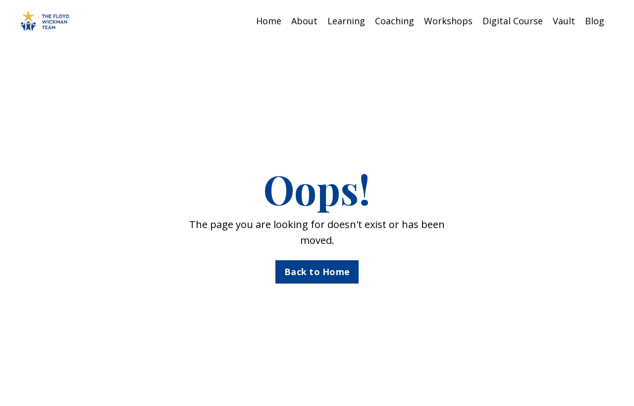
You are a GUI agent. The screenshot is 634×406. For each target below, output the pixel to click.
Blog (594, 21)
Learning (346, 21)
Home (268, 21)
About (304, 21)
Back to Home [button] (317, 272)
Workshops (448, 21)
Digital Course (512, 21)
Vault (564, 21)
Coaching (394, 21)
